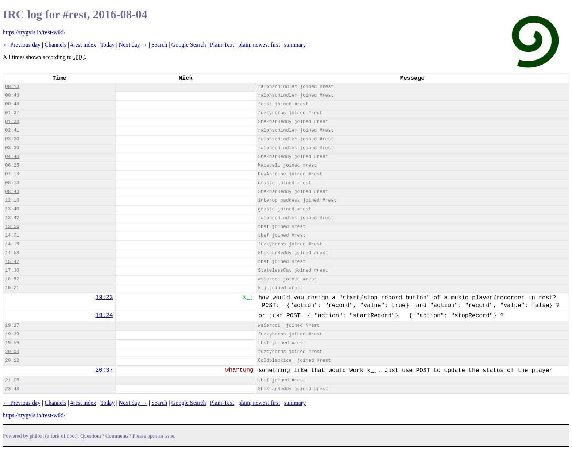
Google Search (188, 45)
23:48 (12, 389)
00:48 (12, 104)
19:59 (12, 343)
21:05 (12, 380)
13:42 (12, 218)
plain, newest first (259, 45)
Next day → (133, 45)
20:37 (104, 370)
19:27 (12, 325)
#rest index (83, 45)
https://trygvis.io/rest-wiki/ (34, 32)
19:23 (104, 297)
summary (295, 45)
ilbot (71, 436)
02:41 (12, 130)
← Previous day (21, 45)
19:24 (104, 315)
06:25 (12, 165)
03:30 (12, 148)
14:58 (12, 253)
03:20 (12, 139)
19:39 (12, 334)
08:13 (12, 183)
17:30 (12, 270)
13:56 (12, 226)
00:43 (12, 95)
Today (107, 45)
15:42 (12, 261)
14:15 (12, 244)
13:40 (12, 209)
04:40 (12, 156)
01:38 (12, 121)
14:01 (12, 235)
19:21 (12, 288)
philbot (37, 436)
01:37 (12, 113)
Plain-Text (222, 45)
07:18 (12, 174)
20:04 (12, 351)
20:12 (12, 360)
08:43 (12, 191)
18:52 (12, 279)
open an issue (160, 436)
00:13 (12, 86)
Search (159, 45)
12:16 (12, 200)
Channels (55, 45)
